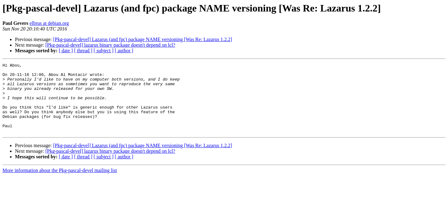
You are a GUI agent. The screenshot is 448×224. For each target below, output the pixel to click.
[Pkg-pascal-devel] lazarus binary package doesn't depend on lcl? (110, 45)
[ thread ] (83, 50)
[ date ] (66, 50)
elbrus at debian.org (49, 23)
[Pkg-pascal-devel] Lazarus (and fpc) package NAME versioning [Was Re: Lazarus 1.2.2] (142, 39)
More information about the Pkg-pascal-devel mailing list (59, 184)
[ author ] (124, 50)
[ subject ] (104, 50)
